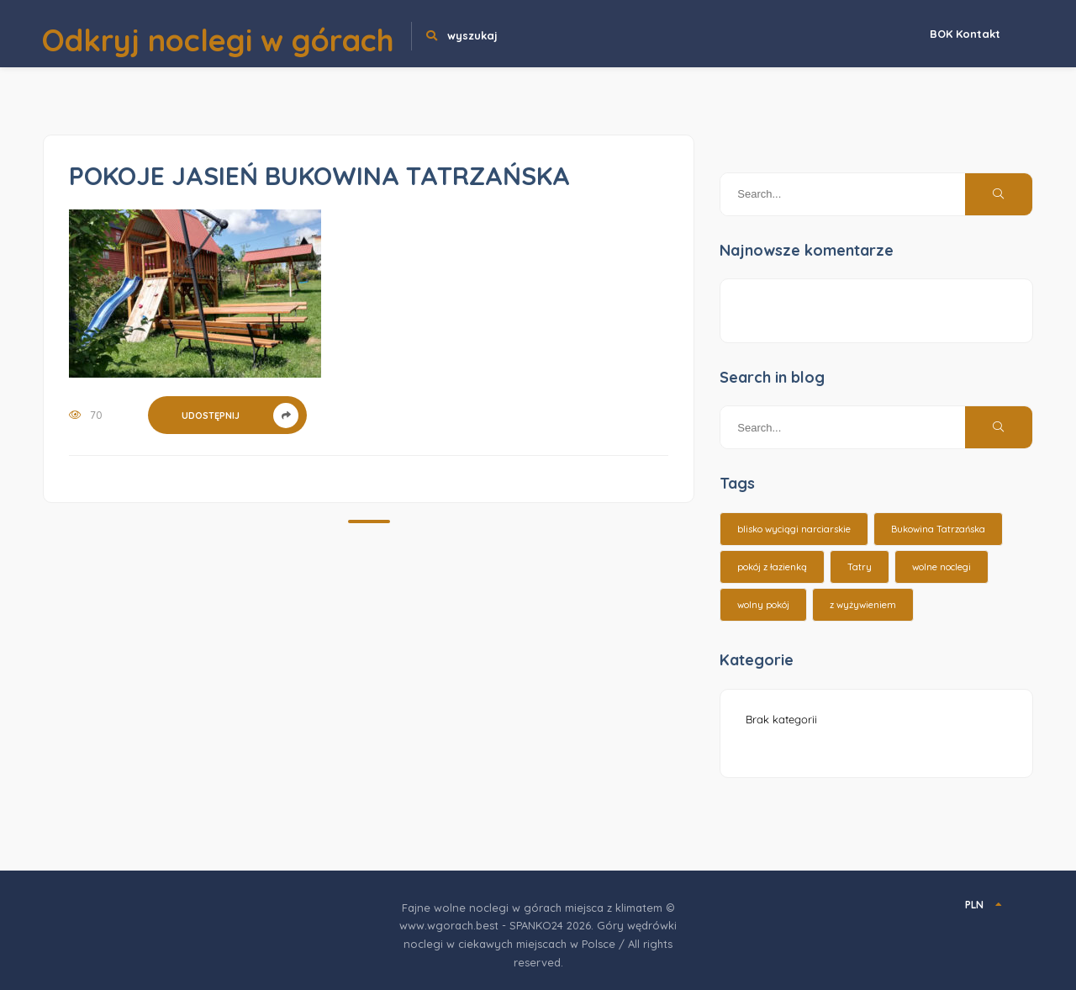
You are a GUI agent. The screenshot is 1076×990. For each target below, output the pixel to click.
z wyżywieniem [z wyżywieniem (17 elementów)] (863, 605)
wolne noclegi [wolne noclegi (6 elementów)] (941, 567)
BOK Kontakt (965, 33)
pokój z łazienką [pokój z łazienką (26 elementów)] (772, 567)
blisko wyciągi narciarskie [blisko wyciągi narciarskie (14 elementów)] (794, 529)
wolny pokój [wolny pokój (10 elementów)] (763, 605)
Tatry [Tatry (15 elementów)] (859, 567)
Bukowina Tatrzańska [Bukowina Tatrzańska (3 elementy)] (938, 529)
